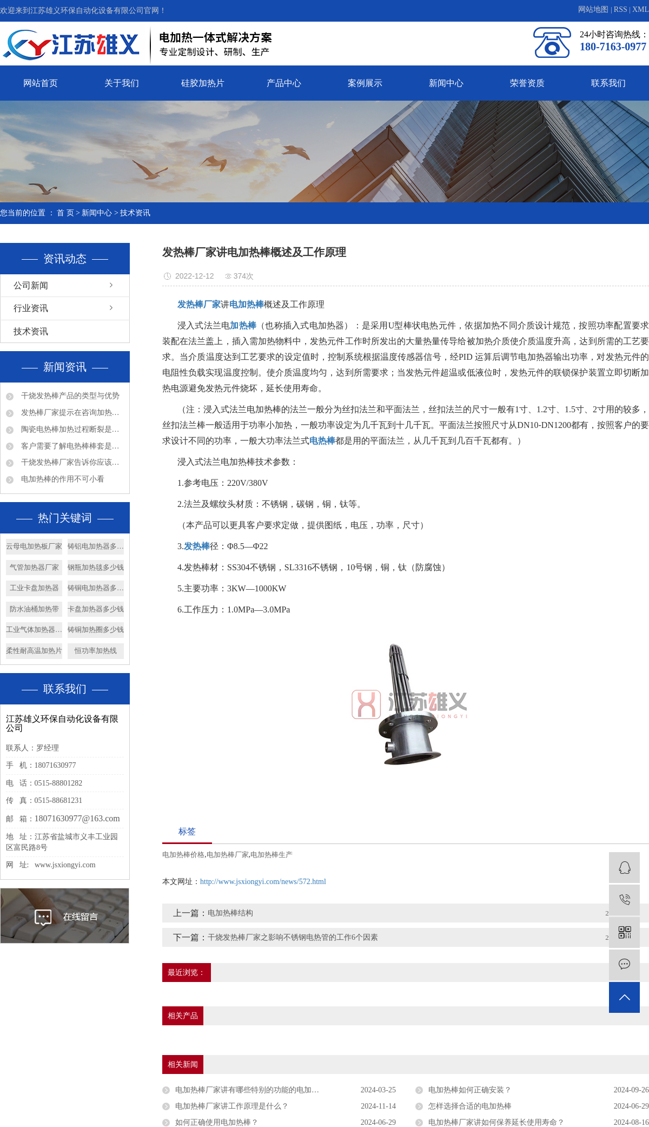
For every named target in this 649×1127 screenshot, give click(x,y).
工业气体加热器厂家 (34, 629)
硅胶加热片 (202, 83)
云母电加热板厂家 (34, 546)
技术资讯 (135, 213)
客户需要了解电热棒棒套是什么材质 (71, 446)
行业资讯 (31, 308)
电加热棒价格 (183, 855)
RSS (620, 9)
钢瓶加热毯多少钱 (96, 567)
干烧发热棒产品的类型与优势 (69, 396)
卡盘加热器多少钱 (96, 609)
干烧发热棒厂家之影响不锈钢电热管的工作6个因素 (293, 937)
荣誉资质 (527, 83)
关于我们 (121, 83)
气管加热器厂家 (34, 567)
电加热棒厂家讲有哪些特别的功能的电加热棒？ (254, 1090)
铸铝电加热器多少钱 (96, 546)
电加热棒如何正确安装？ (470, 1090)
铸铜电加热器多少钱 (96, 588)
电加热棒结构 (230, 913)
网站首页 (40, 83)
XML (640, 9)
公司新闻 (31, 285)
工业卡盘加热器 (34, 588)
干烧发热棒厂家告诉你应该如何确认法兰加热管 (71, 462)
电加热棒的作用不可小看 (61, 479)
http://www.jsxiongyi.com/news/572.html (263, 882)
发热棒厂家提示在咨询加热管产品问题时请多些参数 (71, 412)
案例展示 (365, 83)
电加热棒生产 (271, 855)
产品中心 (284, 83)
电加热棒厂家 (228, 855)
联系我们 (608, 83)
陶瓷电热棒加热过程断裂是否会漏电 (71, 429)
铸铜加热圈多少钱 (96, 629)
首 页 (65, 213)
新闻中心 (446, 83)
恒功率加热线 (96, 651)
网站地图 (594, 9)
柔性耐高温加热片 (34, 651)
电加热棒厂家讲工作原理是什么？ (232, 1106)
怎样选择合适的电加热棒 (470, 1106)
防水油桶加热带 (34, 609)
